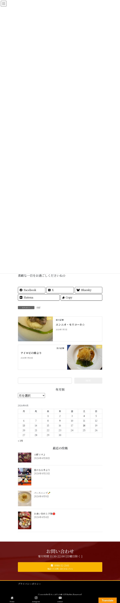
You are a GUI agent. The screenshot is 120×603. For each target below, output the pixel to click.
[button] (60, 567)
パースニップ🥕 (42, 492)
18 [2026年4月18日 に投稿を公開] (84, 425)
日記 (38, 307)
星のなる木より (42, 470)
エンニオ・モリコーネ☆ (70, 324)
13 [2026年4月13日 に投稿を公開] (24, 425)
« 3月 (20, 440)
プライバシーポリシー (29, 583)
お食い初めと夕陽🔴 (44, 513)
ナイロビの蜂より (31, 353)
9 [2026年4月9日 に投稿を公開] (60, 420)
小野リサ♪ (40, 454)
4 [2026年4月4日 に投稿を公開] (84, 416)
